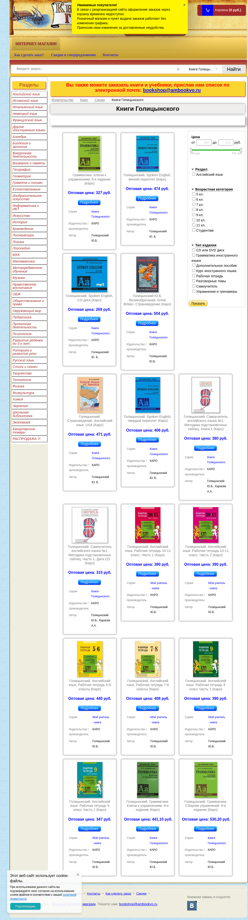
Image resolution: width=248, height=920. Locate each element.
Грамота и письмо (28, 183)
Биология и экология (22, 144)
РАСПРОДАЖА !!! (26, 439)
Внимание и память (29, 163)
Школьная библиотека (22, 414)
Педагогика (22, 317)
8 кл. (198, 210)
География (21, 169)
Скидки (141, 893)
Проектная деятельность (25, 325)
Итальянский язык (28, 107)
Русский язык (23, 360)
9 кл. (198, 215)
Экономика (21, 422)
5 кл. (198, 194)
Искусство (21, 216)
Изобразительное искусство (27, 197)
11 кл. (198, 225)
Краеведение (23, 229)
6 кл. (198, 199)
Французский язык (27, 120)
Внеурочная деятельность (25, 154)
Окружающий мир (27, 311)
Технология (22, 380)
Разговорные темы (209, 281)
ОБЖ (17, 294)
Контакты (111, 55)
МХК (16, 255)
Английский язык (26, 94)
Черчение (20, 406)
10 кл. (198, 220)
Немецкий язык (25, 114)
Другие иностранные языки (29, 128)
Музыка (19, 278)
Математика (24, 261)
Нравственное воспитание (24, 286)
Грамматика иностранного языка (214, 258)
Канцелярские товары (24, 430)
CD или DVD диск (208, 250)
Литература (23, 235)
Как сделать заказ (118, 893)
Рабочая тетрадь (207, 276)
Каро (84, 100)
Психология (22, 334)
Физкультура (23, 393)
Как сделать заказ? (29, 55)
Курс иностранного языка (214, 271)
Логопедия (21, 248)
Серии (100, 100)
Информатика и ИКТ (26, 207)
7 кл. (198, 205)
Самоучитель (204, 286)
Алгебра (19, 137)
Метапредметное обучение (27, 269)
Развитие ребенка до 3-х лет (28, 342)
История (20, 222)
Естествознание (27, 189)
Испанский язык (25, 100)
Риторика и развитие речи (25, 351)
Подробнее (89, 202)
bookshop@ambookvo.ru (172, 90)
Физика (18, 386)
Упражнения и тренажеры (214, 291)
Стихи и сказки (25, 367)
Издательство (62, 100)
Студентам (203, 230)
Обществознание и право (28, 302)
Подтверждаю (25, 906)
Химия (18, 399)
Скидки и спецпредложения (73, 55)
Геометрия (22, 176)
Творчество (22, 373)
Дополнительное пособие (214, 266)
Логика (18, 242)
